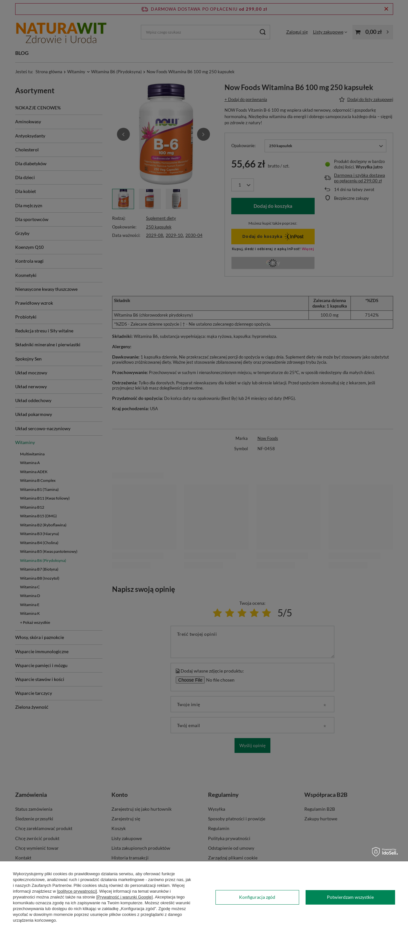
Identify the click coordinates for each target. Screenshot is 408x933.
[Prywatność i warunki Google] (124, 897)
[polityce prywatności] (77, 891)
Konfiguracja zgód (257, 897)
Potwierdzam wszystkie (350, 897)
